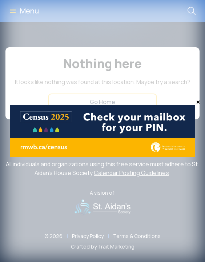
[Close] (198, 102)
